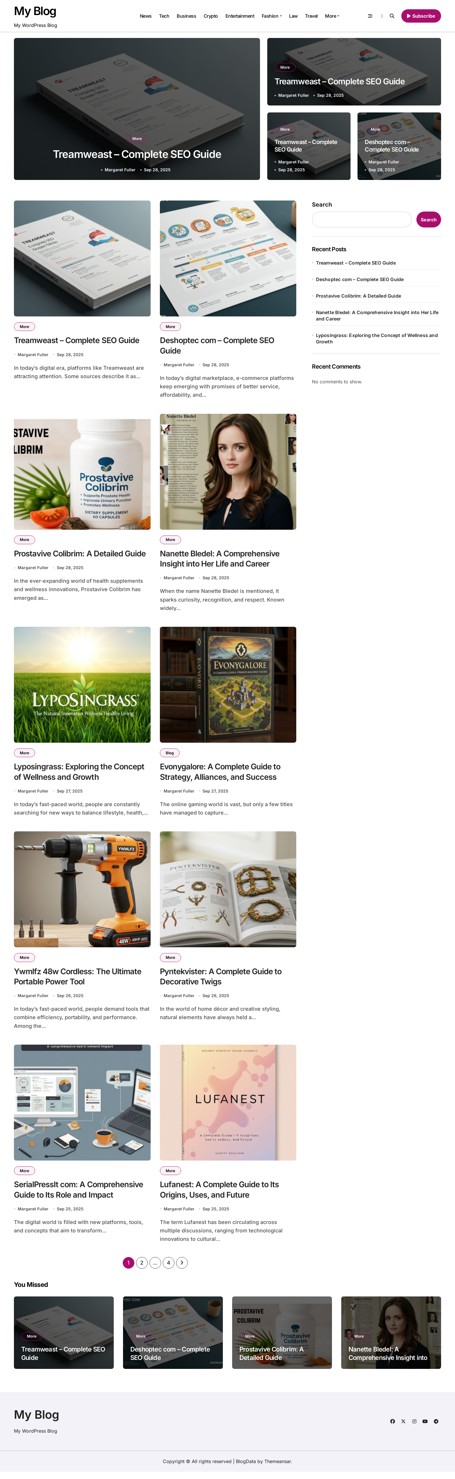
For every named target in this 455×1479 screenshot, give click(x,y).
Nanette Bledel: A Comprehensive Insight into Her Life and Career (377, 315)
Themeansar (277, 1468)
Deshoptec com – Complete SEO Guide (360, 279)
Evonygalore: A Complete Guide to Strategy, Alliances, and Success (222, 775)
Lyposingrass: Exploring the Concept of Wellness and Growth (80, 775)
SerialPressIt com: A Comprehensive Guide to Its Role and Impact (80, 1196)
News (146, 16)
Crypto (211, 16)
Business (186, 16)
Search (322, 204)
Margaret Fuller (120, 169)
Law (293, 16)
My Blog (35, 11)
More (332, 16)
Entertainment (239, 16)
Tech (164, 16)
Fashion (272, 16)
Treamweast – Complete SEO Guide (137, 154)
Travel (311, 16)
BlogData (246, 1468)
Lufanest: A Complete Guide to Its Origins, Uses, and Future (220, 1196)
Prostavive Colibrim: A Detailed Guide (81, 555)
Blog (170, 755)
